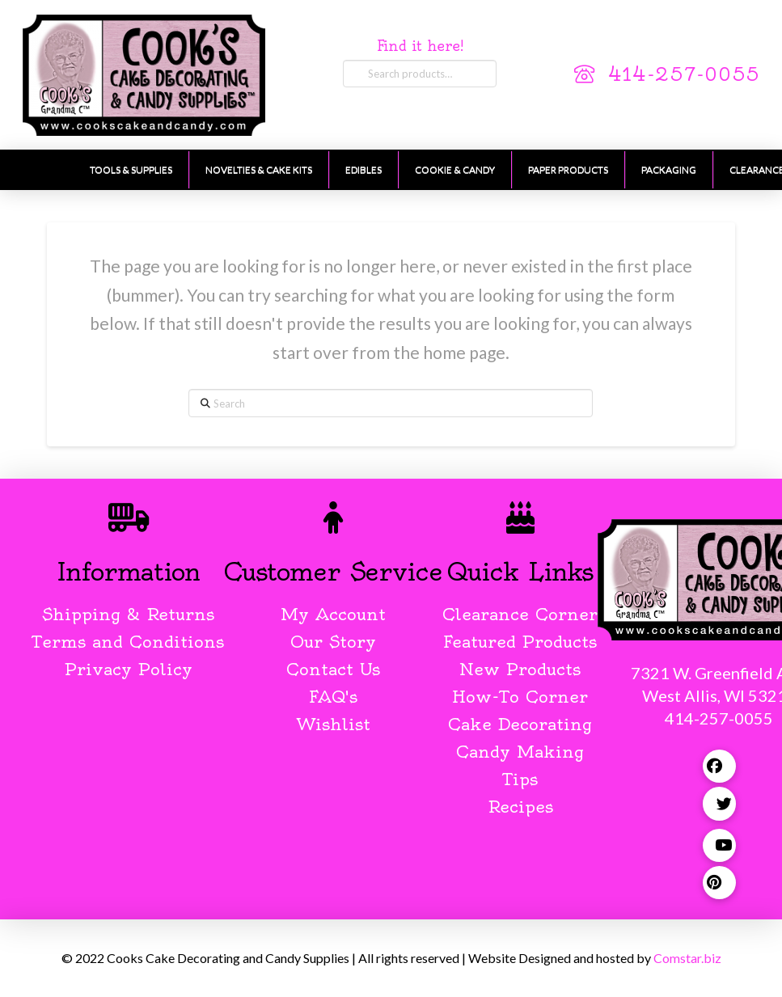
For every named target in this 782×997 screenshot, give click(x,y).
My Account (333, 614)
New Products (520, 669)
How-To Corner (520, 696)
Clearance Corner (520, 614)
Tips (520, 779)
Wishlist (333, 724)
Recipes (520, 806)
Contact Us (333, 669)
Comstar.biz (687, 957)
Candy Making (520, 751)
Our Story (333, 642)
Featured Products (520, 642)
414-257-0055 (684, 75)
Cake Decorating (520, 724)
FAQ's (333, 696)
